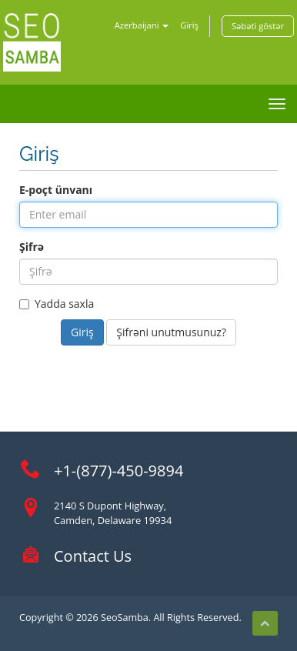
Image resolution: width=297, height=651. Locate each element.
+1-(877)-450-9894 (118, 470)
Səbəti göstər (258, 26)
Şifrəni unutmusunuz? (171, 332)
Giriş (189, 25)
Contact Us (93, 556)
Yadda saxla (56, 303)
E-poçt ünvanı (55, 189)
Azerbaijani (142, 25)
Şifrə (31, 246)
